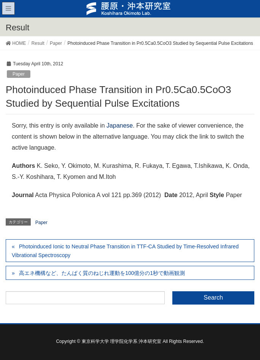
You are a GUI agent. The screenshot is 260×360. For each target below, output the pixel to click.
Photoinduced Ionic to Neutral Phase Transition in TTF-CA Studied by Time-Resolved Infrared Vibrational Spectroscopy (125, 250)
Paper (19, 74)
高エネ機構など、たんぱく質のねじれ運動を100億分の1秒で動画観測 (102, 273)
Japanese (120, 125)
